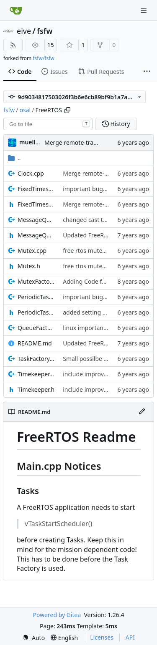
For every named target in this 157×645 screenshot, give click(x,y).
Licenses (101, 637)
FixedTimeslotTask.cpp (36, 189)
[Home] (16, 10)
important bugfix (86, 189)
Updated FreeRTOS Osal (96, 235)
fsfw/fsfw (43, 58)
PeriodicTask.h (36, 312)
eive (24, 31)
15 (50, 45)
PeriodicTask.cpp (36, 297)
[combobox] (48, 124)
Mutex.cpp (32, 250)
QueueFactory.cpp (36, 328)
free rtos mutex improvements (105, 250)
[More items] (147, 72)
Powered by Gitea (57, 615)
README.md (35, 343)
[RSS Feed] (13, 45)
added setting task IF (91, 312)
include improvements (93, 374)
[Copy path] (67, 110)
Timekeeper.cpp (36, 374)
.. (14, 158)
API (130, 637)
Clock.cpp (31, 173)
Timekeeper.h (36, 389)
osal (25, 110)
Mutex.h (29, 266)
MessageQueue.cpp (36, 220)
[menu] (33, 638)
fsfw (44, 31)
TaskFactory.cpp (36, 359)
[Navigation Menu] (144, 10)
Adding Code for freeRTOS (99, 281)
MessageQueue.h (36, 235)
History (116, 124)
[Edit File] (142, 412)
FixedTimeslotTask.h (36, 204)
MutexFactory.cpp (36, 281)
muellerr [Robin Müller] (31, 142)
